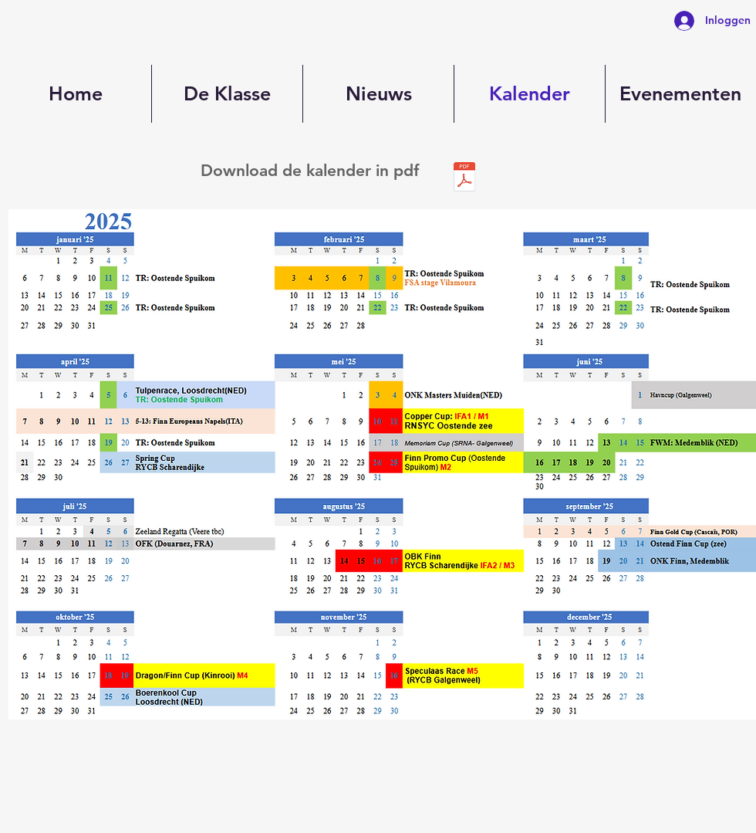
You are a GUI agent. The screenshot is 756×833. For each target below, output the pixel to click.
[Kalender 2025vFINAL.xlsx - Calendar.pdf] (464, 178)
